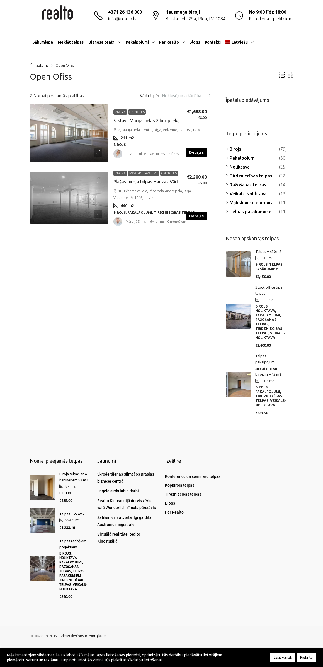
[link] (69, 133)
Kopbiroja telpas (179, 485)
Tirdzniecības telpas (183, 494)
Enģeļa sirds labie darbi (118, 491)
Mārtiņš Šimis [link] (136, 221)
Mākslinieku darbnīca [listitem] (250, 202)
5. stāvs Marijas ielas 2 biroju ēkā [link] (146, 120)
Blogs (194, 42)
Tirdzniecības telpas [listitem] (249, 175)
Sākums (42, 65)
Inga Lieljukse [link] (136, 153)
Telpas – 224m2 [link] (72, 514)
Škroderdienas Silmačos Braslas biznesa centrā (125, 477)
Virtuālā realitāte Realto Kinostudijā (118, 537)
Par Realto (169, 42)
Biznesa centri (101, 42)
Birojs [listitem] (233, 149)
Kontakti (213, 42)
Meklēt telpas (71, 42)
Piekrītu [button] (306, 657)
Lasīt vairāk (283, 657)
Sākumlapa (42, 42)
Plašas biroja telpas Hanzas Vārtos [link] (148, 181)
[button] (282, 75)
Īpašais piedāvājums (143, 173)
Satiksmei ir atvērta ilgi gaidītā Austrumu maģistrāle (124, 521)
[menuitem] (285, 42)
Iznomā (120, 112)
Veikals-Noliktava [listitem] (246, 193)
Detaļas (196, 152)
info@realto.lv (122, 18)
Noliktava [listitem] (238, 166)
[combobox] (186, 96)
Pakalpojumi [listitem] (241, 157)
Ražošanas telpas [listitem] (246, 184)
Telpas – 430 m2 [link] (268, 251)
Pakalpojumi (137, 42)
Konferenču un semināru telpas (192, 476)
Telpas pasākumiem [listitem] (248, 211)
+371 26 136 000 (125, 12)
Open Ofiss (137, 112)
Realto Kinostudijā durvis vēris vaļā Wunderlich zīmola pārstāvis (126, 504)
